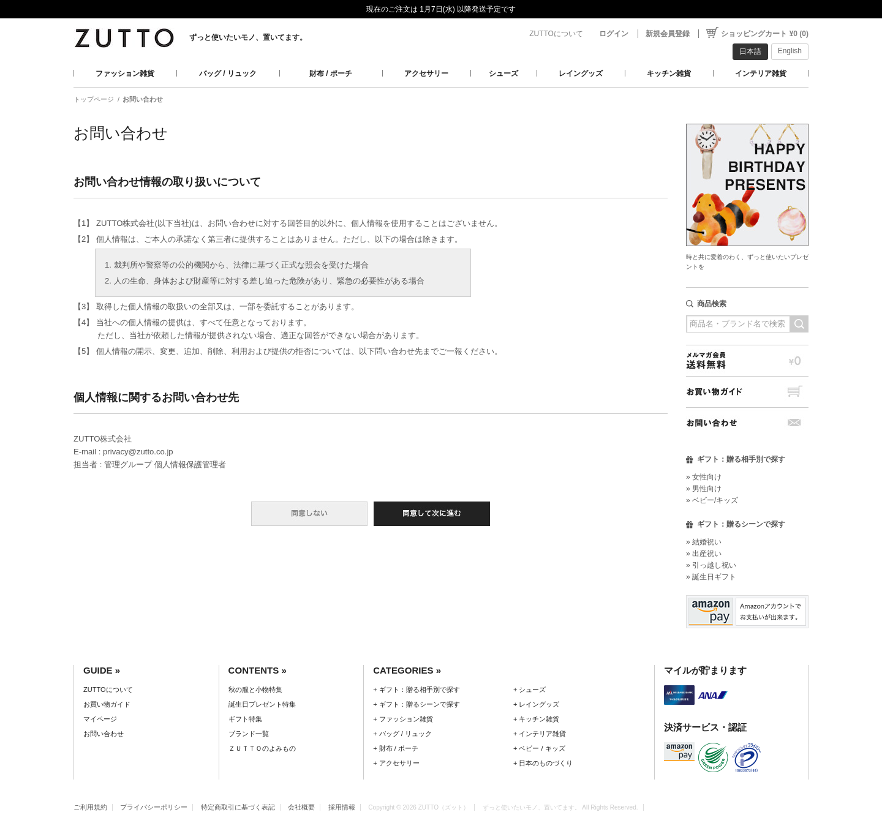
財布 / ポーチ (330, 73)
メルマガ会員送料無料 (747, 360)
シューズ (503, 73)
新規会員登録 (668, 33)
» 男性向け (704, 488)
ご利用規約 (90, 807)
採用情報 (341, 807)
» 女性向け (704, 477)
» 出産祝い (704, 553)
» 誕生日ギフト (711, 577)
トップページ (94, 99)
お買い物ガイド (747, 391)
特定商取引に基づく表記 (238, 807)
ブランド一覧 (248, 733)
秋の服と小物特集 (255, 689)
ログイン (613, 33)
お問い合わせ (747, 422)
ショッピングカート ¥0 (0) (765, 33)
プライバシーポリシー (153, 807)
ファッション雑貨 (125, 73)
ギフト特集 (245, 719)
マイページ (100, 719)
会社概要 (301, 807)
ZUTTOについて (556, 33)
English (790, 51)
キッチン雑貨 (669, 73)
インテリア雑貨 (760, 73)
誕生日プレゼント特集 (262, 704)
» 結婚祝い (704, 542)
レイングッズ (581, 73)
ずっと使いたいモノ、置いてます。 (248, 37)
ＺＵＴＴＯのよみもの (262, 748)
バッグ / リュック (228, 73)
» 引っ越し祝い (711, 565)
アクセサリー (426, 73)
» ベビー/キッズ (712, 500)
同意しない (309, 514)
